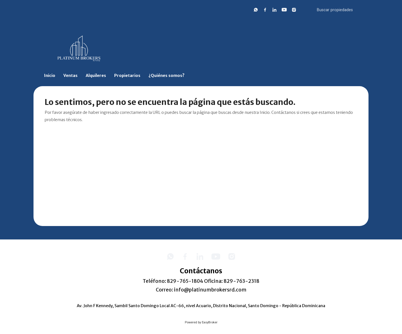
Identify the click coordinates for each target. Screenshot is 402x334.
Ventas (70, 75)
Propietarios (127, 75)
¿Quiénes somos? (167, 75)
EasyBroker (209, 322)
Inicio (49, 75)
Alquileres (96, 75)
